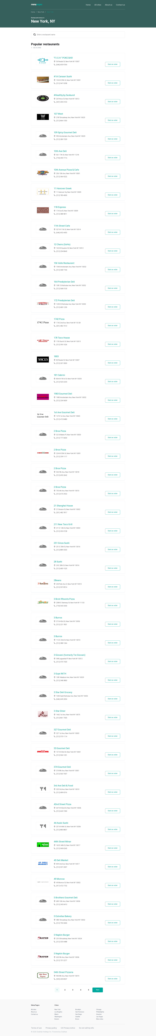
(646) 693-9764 (61, 65)
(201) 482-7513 (61, 326)
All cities (97, 5)
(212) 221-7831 (61, 624)
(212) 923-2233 (61, 382)
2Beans (57, 580)
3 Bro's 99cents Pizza (64, 599)
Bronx (77, 1019)
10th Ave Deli (60, 151)
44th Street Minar (62, 841)
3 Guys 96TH (60, 673)
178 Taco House (62, 337)
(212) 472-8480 (61, 419)
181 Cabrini (59, 375)
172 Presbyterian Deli (64, 300)
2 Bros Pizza (60, 431)
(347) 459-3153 (61, 102)
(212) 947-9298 (61, 83)
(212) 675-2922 (61, 494)
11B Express (60, 207)
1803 (56, 356)
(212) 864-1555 (61, 121)
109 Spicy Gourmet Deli (65, 132)
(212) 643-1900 (61, 811)
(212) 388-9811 (61, 214)
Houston (99, 1014)
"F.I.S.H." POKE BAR (63, 58)
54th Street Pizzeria (63, 972)
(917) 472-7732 (61, 886)
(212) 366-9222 (61, 177)
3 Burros (58, 617)
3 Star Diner (59, 711)
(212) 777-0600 (61, 438)
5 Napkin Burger (62, 935)
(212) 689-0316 (61, 792)
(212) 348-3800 (61, 680)
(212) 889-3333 (61, 550)
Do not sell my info (86, 1028)
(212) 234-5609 (61, 401)
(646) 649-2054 (61, 699)
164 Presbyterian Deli (64, 282)
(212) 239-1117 (61, 456)
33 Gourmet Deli (62, 748)
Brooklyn (78, 1009)
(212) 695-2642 (61, 475)
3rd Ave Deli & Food (63, 785)
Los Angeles (58, 1012)
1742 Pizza (59, 319)
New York (41, 12)
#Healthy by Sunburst (64, 95)
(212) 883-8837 (61, 830)
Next (97, 990)
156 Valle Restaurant (64, 263)
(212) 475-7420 (61, 662)
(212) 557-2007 (61, 867)
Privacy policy (51, 1028)
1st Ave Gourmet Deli (64, 412)
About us (108, 5)
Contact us (120, 5)
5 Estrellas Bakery (62, 916)
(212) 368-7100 (61, 270)
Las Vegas (99, 1016)
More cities (99, 1019)
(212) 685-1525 (61, 568)
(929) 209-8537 (61, 979)
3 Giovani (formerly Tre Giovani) (69, 655)
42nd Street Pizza (62, 804)
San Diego (78, 1014)
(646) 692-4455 (61, 233)
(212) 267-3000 (61, 363)
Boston (57, 1019)
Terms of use (36, 1028)
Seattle (77, 1016)
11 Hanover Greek (63, 188)
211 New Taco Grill (63, 524)
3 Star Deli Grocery (63, 692)
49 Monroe (59, 879)
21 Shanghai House (63, 505)
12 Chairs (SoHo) (62, 244)
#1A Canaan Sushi (63, 76)
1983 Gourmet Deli (63, 393)
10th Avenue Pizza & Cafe (66, 170)
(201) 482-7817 (61, 512)
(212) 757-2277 (61, 960)
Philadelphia (100, 1012)
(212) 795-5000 (61, 923)
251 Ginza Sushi (61, 543)
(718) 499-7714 (61, 158)
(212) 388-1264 (61, 643)
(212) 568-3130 (61, 289)
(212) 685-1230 (61, 307)
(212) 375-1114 (61, 736)
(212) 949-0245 (61, 848)
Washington (58, 1016)
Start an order (112, 64)
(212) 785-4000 (61, 195)
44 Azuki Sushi (61, 823)
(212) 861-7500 (61, 718)
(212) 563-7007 (61, 774)
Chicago (98, 1009)
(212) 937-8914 (61, 587)
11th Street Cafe (62, 226)
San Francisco (79, 1012)
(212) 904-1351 (61, 755)
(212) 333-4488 (61, 942)
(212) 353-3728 (61, 531)
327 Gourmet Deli (62, 729)
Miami (56, 1014)
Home (88, 5)
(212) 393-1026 (61, 345)
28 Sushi (58, 561)
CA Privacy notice (68, 1028)
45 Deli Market (61, 860)
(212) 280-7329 (61, 139)
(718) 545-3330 (61, 606)
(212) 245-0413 (61, 904)
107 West (58, 114)
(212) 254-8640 (61, 251)
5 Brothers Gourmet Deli (66, 897)
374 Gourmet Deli (62, 767)
